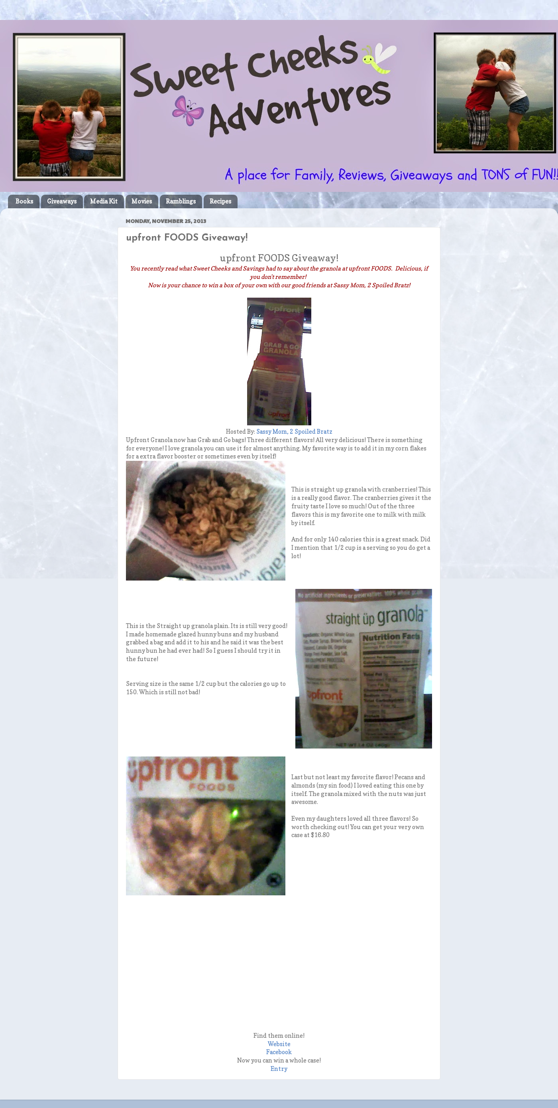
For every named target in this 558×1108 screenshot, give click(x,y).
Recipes (220, 201)
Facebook (279, 1052)
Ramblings (181, 201)
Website (279, 1044)
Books (24, 201)
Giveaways (62, 201)
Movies (142, 201)
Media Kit (104, 201)
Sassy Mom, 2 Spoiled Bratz (294, 431)
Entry (279, 1068)
